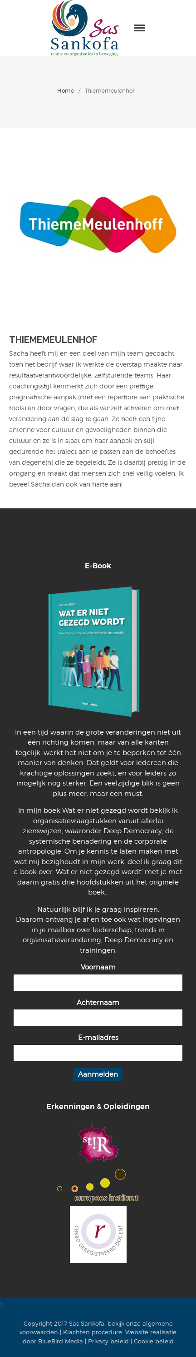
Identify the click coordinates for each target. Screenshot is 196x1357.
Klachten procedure (92, 1332)
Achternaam (98, 1003)
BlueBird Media (60, 1341)
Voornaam (98, 967)
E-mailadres (98, 1038)
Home (65, 90)
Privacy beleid (108, 1341)
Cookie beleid (154, 1341)
